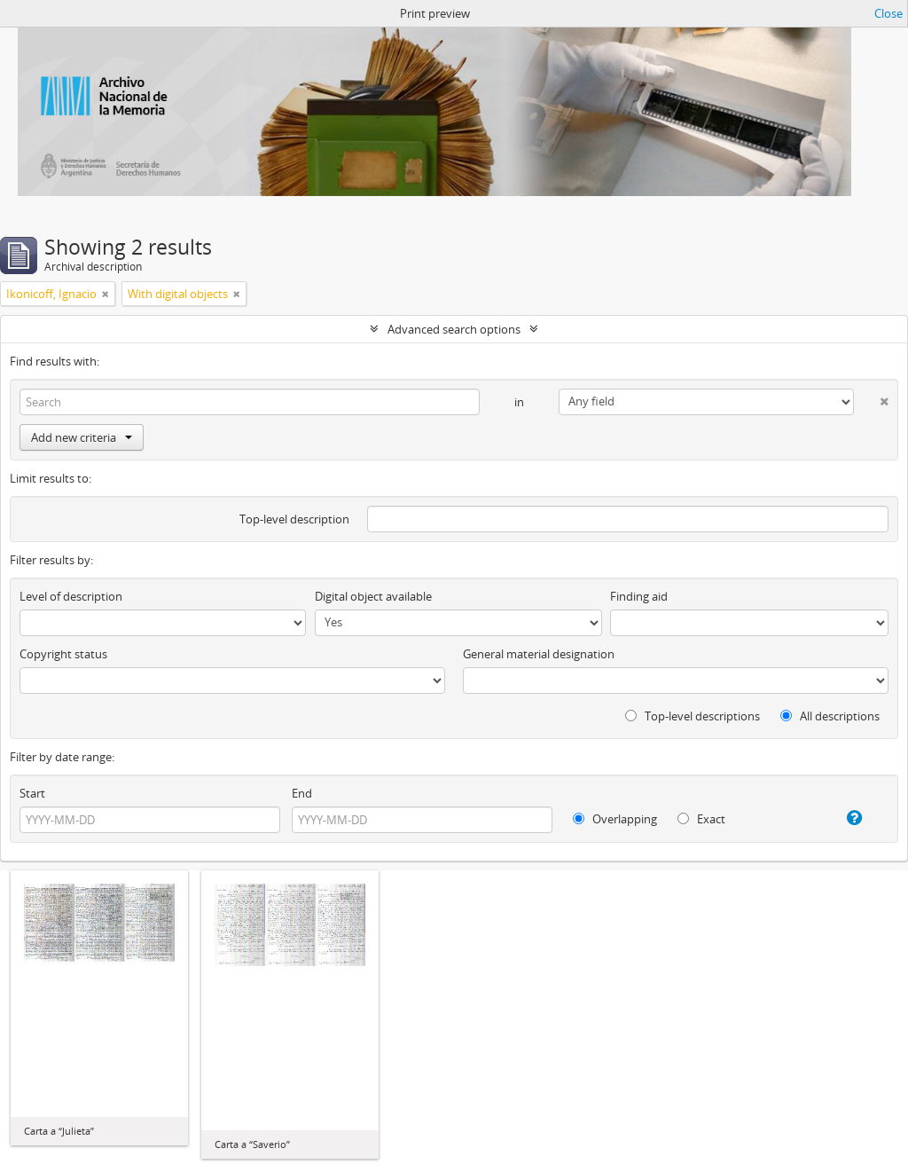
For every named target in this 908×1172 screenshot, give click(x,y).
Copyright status (63, 654)
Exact (701, 819)
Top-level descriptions (692, 716)
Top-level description (294, 519)
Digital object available (373, 596)
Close (888, 13)
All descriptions (830, 716)
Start (32, 793)
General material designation (538, 654)
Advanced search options (454, 329)
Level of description (71, 596)
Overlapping (615, 819)
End (302, 793)
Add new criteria (81, 437)
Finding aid (639, 596)
